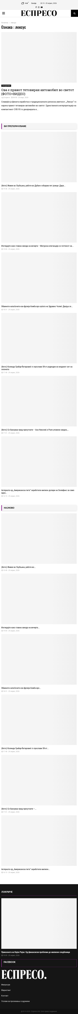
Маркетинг (6, 990)
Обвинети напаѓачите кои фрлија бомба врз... (21, 688)
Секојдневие (6, 85)
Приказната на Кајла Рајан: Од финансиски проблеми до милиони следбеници (35, 952)
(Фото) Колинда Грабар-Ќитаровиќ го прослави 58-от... (25, 748)
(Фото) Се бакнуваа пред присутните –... (18, 809)
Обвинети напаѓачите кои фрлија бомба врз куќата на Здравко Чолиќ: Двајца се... (37, 306)
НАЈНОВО (9, 508)
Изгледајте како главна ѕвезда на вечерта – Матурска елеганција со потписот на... (37, 246)
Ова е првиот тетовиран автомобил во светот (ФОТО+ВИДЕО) (37, 92)
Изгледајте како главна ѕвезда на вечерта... (20, 627)
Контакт (4, 996)
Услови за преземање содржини (15, 1001)
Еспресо (7, 97)
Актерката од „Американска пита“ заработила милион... (25, 869)
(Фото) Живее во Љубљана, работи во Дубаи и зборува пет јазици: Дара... (33, 185)
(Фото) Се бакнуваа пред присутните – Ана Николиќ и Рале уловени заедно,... (35, 430)
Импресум (5, 985)
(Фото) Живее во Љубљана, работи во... (18, 567)
